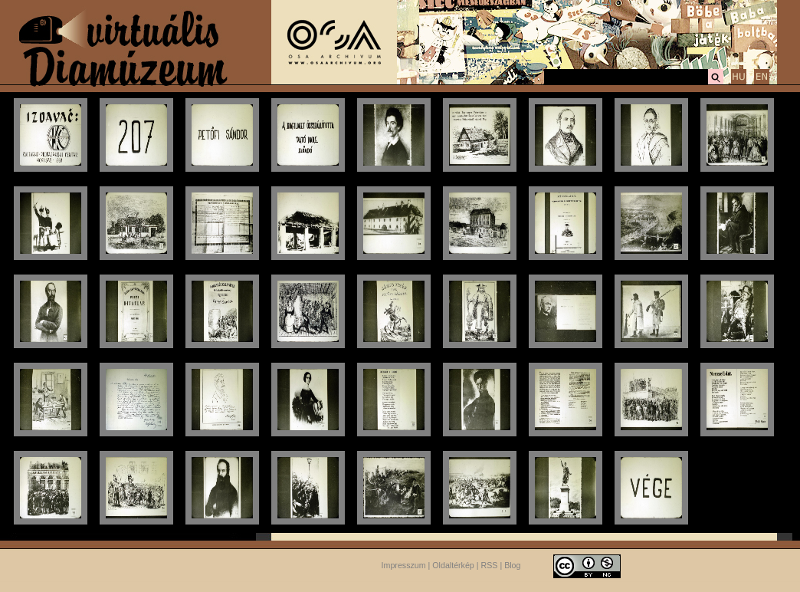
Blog (512, 565)
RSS (489, 565)
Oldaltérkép (453, 565)
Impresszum (404, 565)
